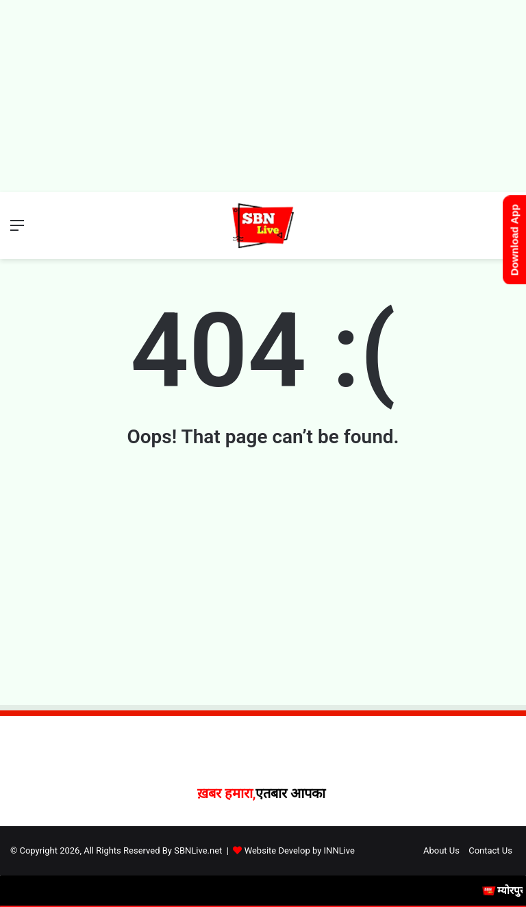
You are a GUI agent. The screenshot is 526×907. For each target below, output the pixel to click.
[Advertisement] (263, 96)
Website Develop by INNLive (300, 850)
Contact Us (490, 850)
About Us (441, 850)
